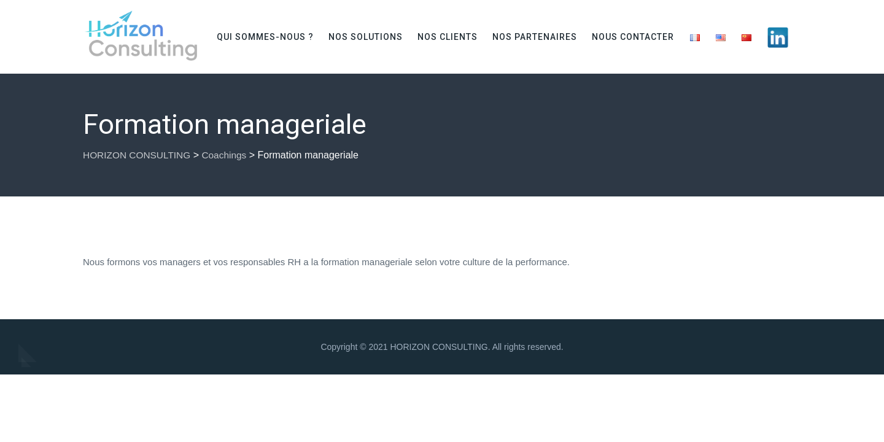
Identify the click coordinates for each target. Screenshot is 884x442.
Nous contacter (633, 37)
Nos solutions (365, 37)
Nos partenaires (534, 37)
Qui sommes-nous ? (265, 37)
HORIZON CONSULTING (438, 347)
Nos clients (447, 37)
